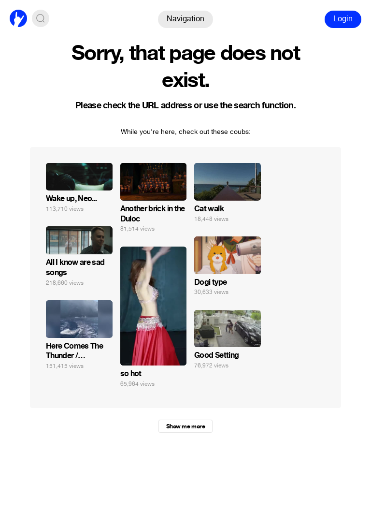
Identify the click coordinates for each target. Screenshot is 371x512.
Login (343, 19)
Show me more (185, 426)
